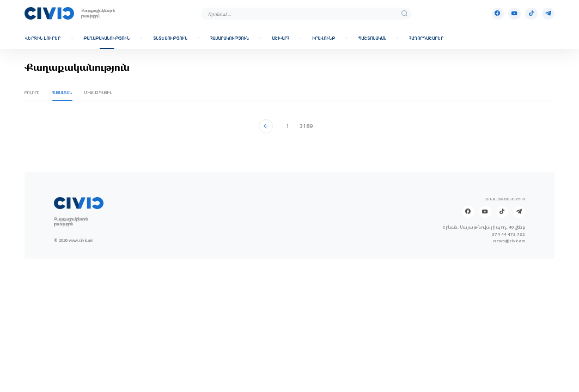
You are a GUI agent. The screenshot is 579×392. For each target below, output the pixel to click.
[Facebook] (498, 14)
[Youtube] (514, 14)
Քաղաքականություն (106, 38)
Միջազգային (98, 93)
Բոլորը (32, 93)
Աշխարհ (280, 38)
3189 (306, 126)
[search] (404, 13)
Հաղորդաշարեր (426, 38)
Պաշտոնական (372, 38)
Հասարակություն (229, 38)
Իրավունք (323, 38)
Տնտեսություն (170, 38)
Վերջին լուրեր (42, 38)
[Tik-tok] (531, 14)
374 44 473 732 (508, 234)
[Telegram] (548, 14)
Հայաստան (62, 93)
